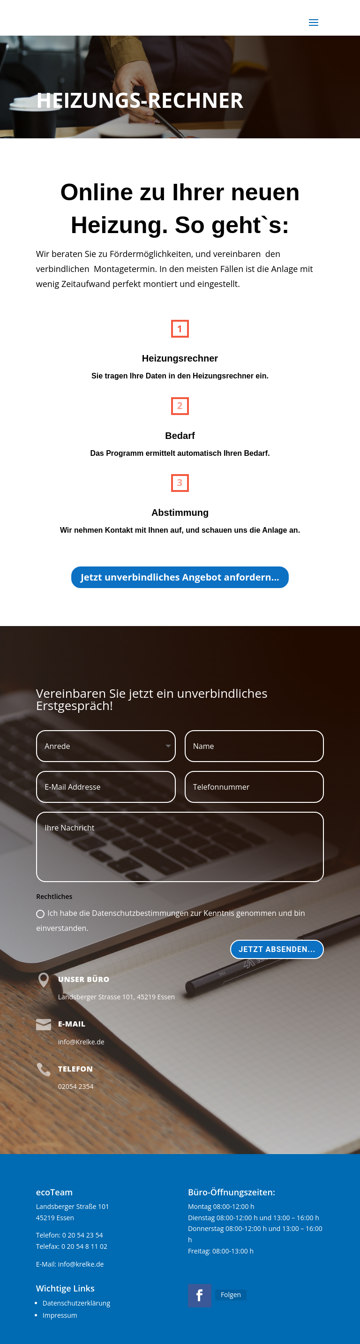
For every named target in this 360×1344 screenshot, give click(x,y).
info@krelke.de (81, 1264)
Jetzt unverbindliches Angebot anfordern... (180, 577)
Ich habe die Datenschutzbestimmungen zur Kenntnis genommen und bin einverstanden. (170, 920)
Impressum (60, 1315)
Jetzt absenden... (277, 949)
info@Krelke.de (81, 1041)
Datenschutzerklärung (76, 1303)
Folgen (231, 1294)
